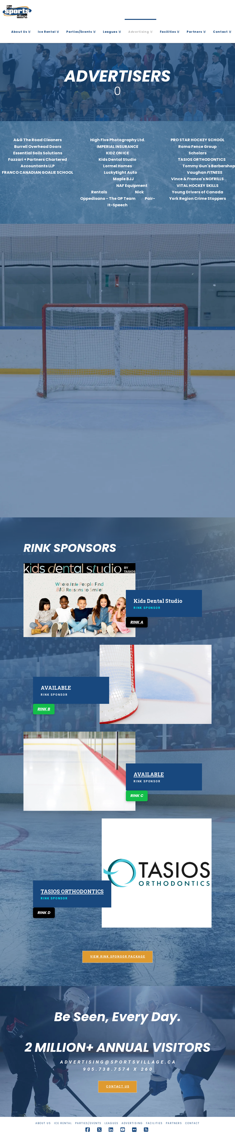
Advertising (132, 1123)
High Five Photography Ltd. (117, 140)
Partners (174, 1123)
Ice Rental (63, 1123)
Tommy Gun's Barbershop (208, 166)
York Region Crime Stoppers (197, 198)
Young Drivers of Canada (197, 192)
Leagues (111, 1123)
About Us (43, 1123)
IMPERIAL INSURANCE (117, 146)
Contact (192, 1123)
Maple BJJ (117, 179)
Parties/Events (88, 1123)
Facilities (154, 1123)
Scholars (198, 153)
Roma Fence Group (197, 146)
